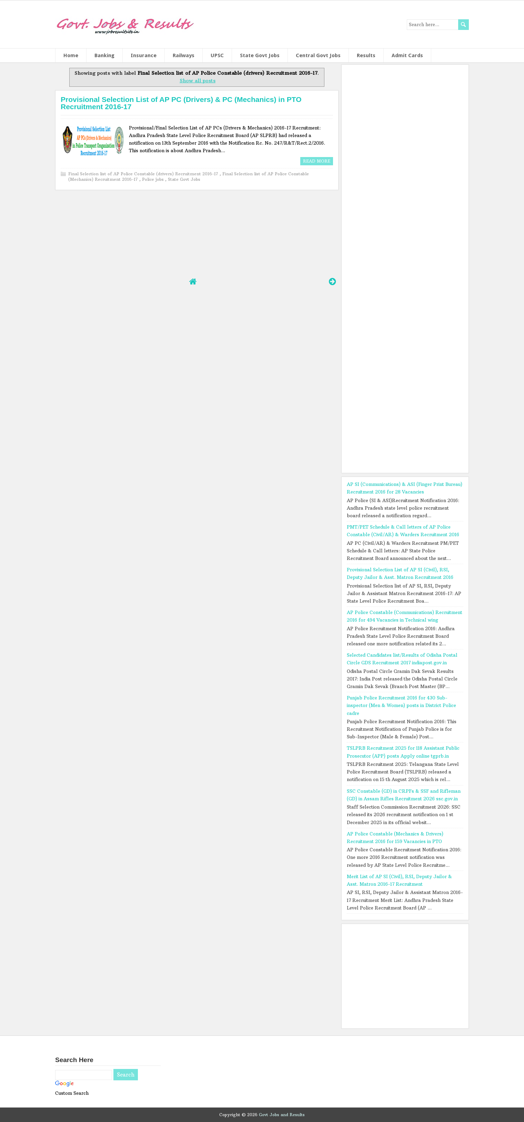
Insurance (144, 55)
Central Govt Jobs (318, 55)
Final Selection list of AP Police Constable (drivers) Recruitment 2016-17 (144, 173)
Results (366, 55)
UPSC (217, 55)
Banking (104, 55)
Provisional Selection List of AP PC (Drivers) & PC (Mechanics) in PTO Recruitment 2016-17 (181, 103)
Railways (183, 55)
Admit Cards (407, 55)
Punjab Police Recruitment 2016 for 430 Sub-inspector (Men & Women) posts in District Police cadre (401, 705)
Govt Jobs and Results (282, 1114)
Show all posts (197, 80)
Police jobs (153, 179)
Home (70, 55)
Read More (316, 161)
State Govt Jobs (260, 55)
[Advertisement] (196, 233)
